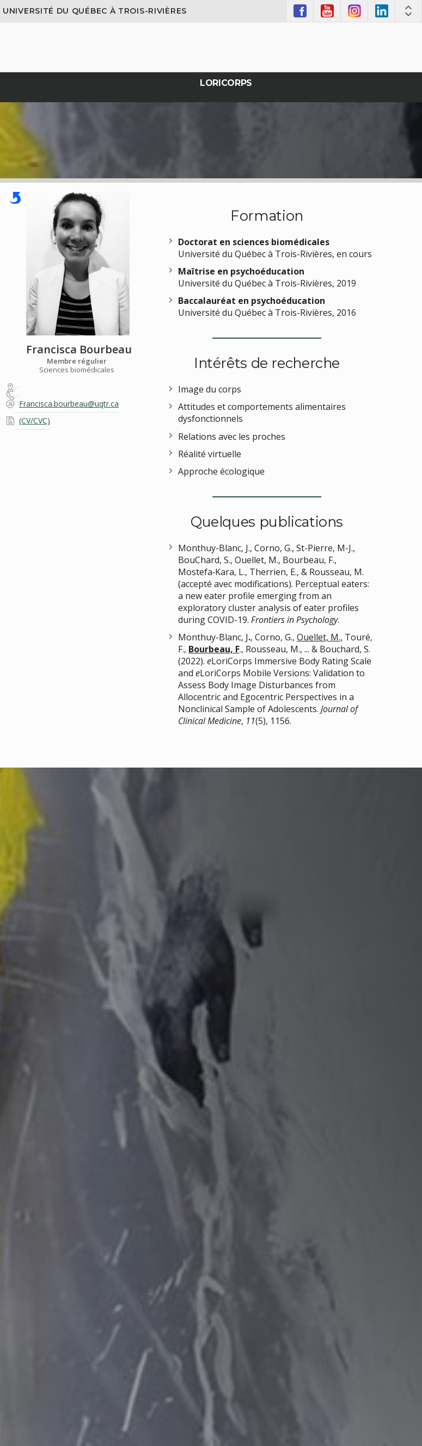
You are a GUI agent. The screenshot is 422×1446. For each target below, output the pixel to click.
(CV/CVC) (34, 420)
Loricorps (226, 83)
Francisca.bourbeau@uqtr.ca (69, 403)
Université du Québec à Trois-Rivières (95, 11)
